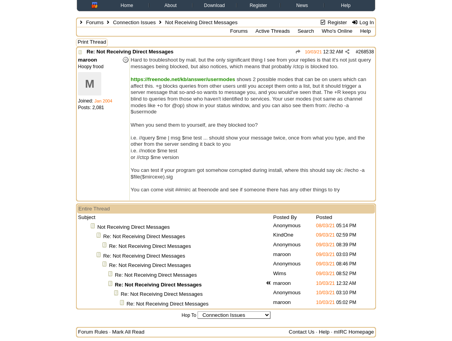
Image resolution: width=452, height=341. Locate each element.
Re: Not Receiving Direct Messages (130, 52)
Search (306, 31)
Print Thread (92, 42)
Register (258, 5)
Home (127, 5)
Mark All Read (128, 332)
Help (346, 5)
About (170, 5)
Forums (95, 22)
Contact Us (301, 332)
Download (214, 5)
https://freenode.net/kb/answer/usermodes (183, 79)
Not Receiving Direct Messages (133, 227)
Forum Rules (93, 332)
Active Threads (272, 31)
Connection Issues (134, 22)
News (302, 5)
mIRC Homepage (354, 332)
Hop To (189, 315)
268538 (366, 52)
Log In (362, 22)
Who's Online (337, 31)
